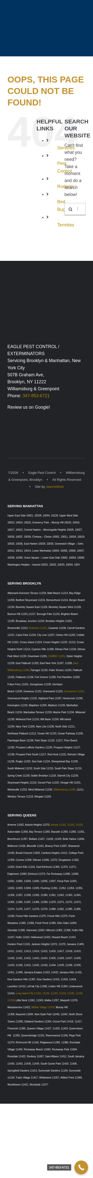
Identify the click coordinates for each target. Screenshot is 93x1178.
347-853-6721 (36, 395)
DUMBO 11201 (56, 656)
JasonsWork (55, 487)
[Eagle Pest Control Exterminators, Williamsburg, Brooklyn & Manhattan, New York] (46, 287)
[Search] (70, 209)
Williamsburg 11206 (64, 789)
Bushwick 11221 (38, 628)
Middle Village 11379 (43, 1007)
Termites (65, 224)
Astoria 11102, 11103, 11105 (66, 824)
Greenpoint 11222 (74, 691)
